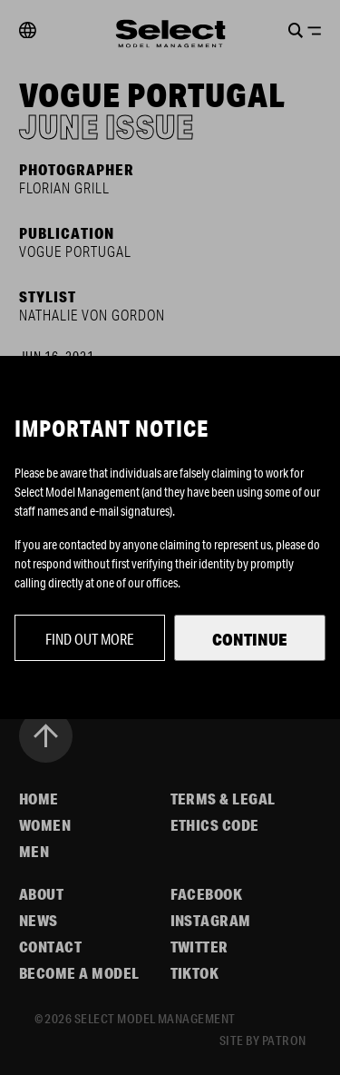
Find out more (89, 638)
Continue (249, 639)
